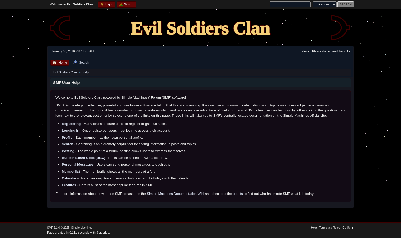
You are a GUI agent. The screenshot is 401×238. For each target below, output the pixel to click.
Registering (71, 124)
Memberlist (71, 171)
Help (314, 227)
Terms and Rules (329, 227)
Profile (67, 137)
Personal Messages (78, 164)
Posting (68, 151)
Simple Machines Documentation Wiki (175, 194)
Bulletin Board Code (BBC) (83, 158)
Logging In (70, 130)
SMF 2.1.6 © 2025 (58, 227)
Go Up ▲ (348, 227)
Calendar (69, 178)
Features (69, 185)
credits (238, 194)
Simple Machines (81, 227)
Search (67, 144)
